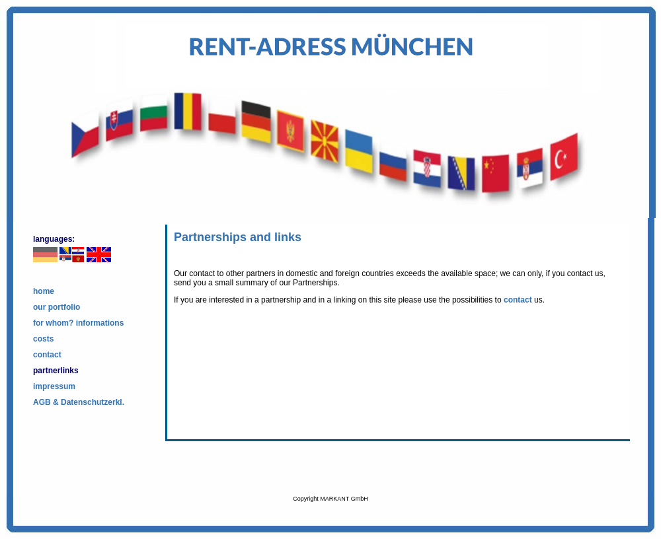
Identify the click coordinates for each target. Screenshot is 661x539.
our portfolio (56, 307)
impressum (54, 386)
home (43, 291)
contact (47, 354)
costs (43, 338)
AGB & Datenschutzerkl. (78, 402)
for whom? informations (78, 323)
